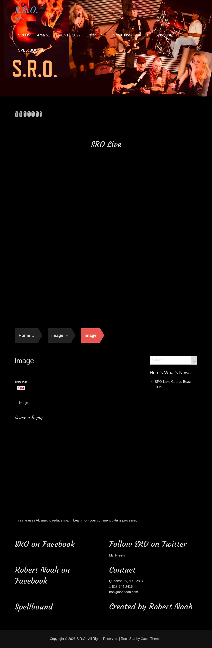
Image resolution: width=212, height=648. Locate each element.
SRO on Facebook (45, 544)
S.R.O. (26, 10)
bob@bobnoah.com (123, 592)
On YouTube (120, 35)
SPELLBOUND (30, 50)
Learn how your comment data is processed (105, 520)
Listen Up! (95, 35)
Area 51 (43, 35)
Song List (163, 35)
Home (27, 335)
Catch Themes (151, 639)
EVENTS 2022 (68, 35)
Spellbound (34, 607)
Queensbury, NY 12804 (126, 581)
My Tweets (117, 555)
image (59, 335)
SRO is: (24, 35)
